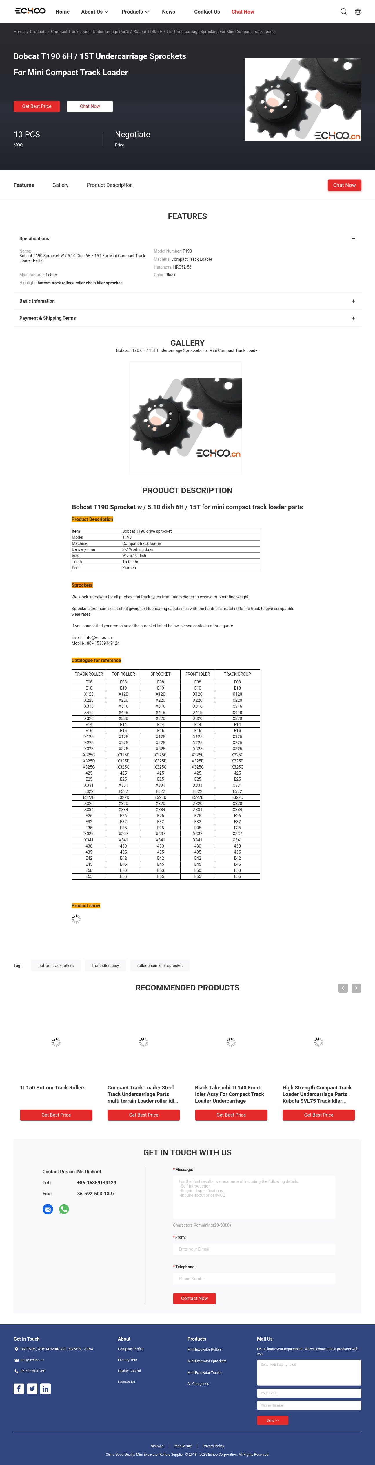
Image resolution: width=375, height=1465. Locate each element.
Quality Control (129, 1371)
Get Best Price (37, 106)
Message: (184, 1169)
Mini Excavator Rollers (205, 1350)
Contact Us (126, 1382)
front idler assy (105, 965)
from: (180, 1237)
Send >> (273, 1420)
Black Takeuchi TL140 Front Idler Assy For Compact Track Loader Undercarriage (229, 1094)
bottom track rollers (56, 965)
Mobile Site (183, 1446)
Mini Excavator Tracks (204, 1373)
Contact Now (194, 1298)
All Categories (198, 1384)
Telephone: (185, 1266)
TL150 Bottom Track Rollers (52, 1087)
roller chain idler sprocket (160, 965)
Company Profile (130, 1349)
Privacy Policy (213, 1446)
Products (38, 31)
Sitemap (157, 1446)
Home (19, 31)
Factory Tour (127, 1360)
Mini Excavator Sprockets (207, 1361)
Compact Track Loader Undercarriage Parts (90, 31)
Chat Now (90, 106)
